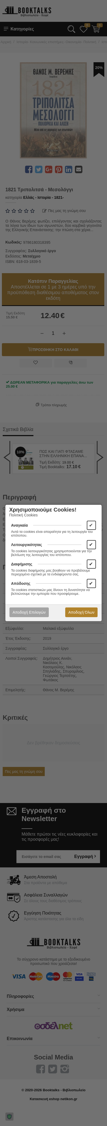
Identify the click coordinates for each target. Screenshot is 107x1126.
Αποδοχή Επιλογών (29, 612)
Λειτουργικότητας (26, 545)
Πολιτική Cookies (23, 515)
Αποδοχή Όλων (81, 612)
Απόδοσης (20, 583)
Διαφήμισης (21, 564)
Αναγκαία (19, 525)
